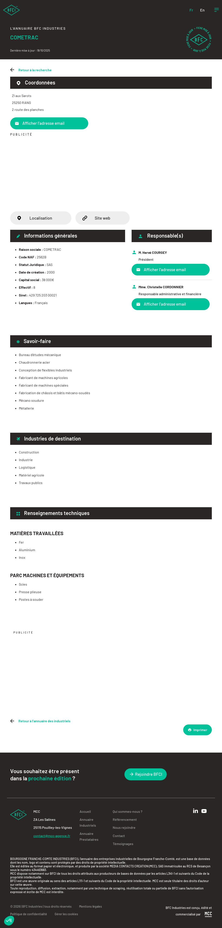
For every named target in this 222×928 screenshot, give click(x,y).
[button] (9, 920)
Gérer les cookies (66, 914)
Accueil (85, 811)
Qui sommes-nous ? (127, 811)
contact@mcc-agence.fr (51, 836)
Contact (119, 836)
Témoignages (123, 844)
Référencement (125, 819)
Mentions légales (90, 906)
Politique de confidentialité (28, 914)
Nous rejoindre (124, 827)
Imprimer (197, 729)
